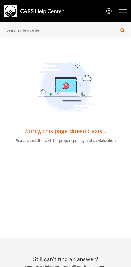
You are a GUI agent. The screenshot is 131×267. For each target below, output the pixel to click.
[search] (65, 30)
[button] (109, 11)
